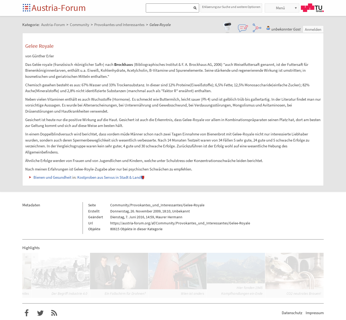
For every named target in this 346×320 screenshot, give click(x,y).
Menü (280, 7)
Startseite (27, 8)
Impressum (315, 312)
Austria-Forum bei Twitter (40, 313)
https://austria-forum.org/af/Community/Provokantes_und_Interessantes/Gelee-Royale (180, 223)
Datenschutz (292, 312)
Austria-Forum (59, 7)
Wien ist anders (192, 293)
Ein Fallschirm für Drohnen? (125, 293)
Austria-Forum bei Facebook (26, 313)
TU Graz (312, 7)
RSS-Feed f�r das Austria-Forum (54, 313)
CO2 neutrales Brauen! (304, 293)
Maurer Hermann (169, 217)
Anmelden (313, 29)
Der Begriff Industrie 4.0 (69, 293)
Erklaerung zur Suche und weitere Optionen (231, 7)
